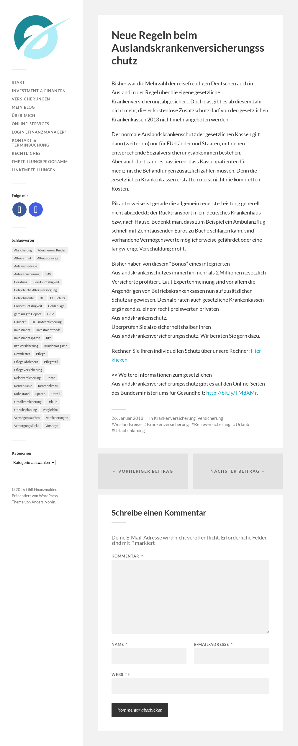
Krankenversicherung (175, 418)
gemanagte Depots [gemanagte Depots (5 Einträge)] (27, 314)
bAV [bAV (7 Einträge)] (48, 274)
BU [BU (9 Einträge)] (42, 298)
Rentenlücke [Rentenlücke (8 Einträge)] (23, 386)
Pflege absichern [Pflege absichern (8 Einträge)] (26, 362)
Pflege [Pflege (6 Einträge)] (40, 354)
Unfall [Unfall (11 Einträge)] (55, 394)
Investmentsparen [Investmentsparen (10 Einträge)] (27, 338)
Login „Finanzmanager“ (39, 132)
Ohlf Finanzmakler (41, 489)
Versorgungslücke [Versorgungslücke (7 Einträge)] (27, 426)
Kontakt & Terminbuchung (30, 142)
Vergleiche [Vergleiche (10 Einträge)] (50, 410)
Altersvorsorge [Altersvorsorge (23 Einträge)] (47, 258)
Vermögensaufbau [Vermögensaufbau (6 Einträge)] (27, 418)
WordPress (48, 495)
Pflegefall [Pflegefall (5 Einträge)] (51, 362)
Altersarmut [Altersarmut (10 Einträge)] (22, 258)
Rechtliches (26, 153)
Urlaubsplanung (129, 430)
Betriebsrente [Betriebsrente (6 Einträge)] (24, 298)
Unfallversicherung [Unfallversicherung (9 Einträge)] (28, 402)
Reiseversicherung (212, 424)
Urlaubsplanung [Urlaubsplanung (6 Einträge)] (25, 410)
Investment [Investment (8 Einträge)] (22, 330)
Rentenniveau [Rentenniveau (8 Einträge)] (48, 386)
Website (121, 674)
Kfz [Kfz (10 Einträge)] (48, 338)
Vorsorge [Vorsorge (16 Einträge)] (51, 426)
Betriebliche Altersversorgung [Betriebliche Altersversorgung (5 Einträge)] (35, 290)
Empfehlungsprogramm (40, 161)
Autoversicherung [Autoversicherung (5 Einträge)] (27, 274)
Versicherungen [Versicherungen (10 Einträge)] (57, 418)
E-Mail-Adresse (213, 644)
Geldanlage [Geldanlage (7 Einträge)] (56, 306)
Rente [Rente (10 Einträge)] (51, 378)
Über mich (23, 115)
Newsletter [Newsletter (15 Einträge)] (22, 354)
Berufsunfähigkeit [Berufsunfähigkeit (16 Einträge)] (46, 282)
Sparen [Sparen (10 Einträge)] (40, 394)
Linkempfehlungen (34, 170)
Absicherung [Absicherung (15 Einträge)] (23, 250)
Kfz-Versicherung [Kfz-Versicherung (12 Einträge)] (26, 346)
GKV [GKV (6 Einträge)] (50, 314)
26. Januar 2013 (127, 418)
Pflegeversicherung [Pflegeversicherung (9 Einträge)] (28, 370)
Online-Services (30, 123)
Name (120, 644)
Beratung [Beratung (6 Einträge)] (20, 282)
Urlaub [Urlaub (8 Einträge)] (52, 402)
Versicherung (210, 418)
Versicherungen (31, 99)
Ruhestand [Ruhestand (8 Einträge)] (22, 394)
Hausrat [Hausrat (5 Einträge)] (20, 322)
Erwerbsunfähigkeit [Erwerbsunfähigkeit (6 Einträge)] (28, 306)
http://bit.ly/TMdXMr (231, 392)
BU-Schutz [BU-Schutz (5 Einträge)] (57, 298)
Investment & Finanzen (39, 90)
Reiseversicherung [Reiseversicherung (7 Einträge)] (27, 378)
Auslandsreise (128, 424)
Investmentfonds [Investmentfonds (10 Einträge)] (48, 330)
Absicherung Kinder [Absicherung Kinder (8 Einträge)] (52, 250)
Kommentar (127, 556)
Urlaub (242, 424)
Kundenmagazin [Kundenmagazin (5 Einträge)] (55, 346)
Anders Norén (43, 502)
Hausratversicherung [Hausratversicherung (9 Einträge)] (47, 322)
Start (18, 82)
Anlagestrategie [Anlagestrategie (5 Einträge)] (25, 266)
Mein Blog (23, 107)
